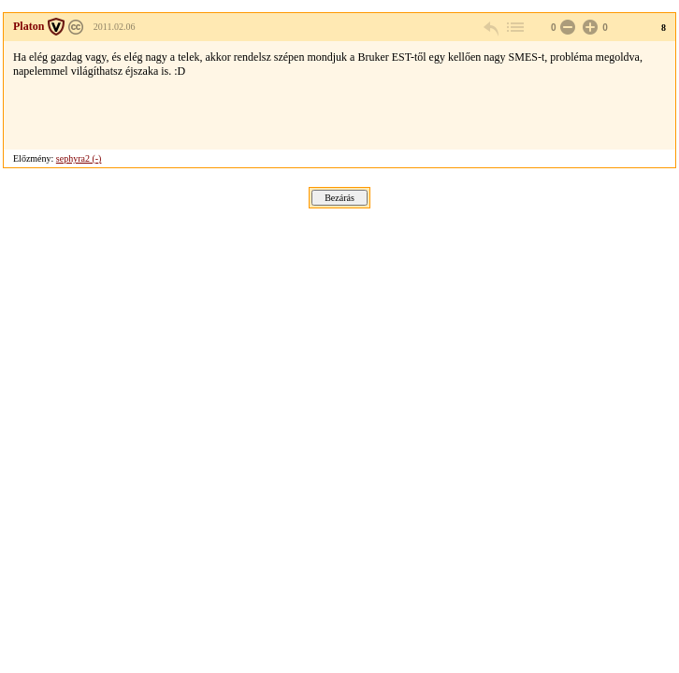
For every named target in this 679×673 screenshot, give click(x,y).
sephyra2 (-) (79, 158)
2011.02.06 (115, 26)
